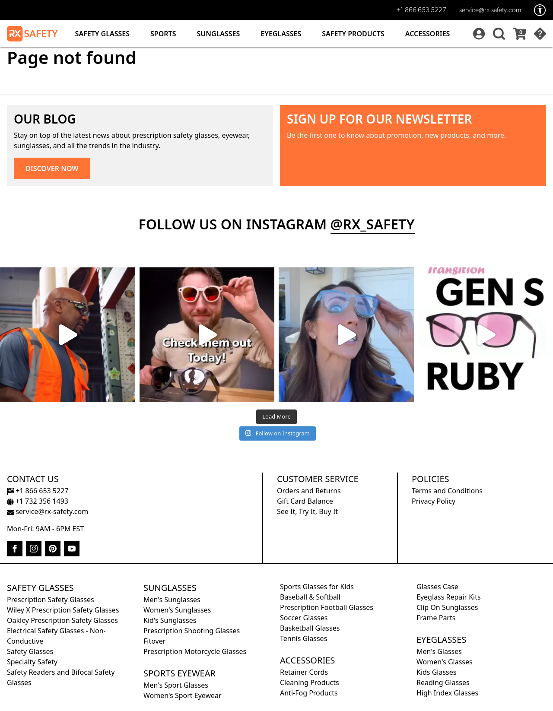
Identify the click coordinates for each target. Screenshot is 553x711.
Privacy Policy (433, 501)
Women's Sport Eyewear (182, 695)
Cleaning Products (309, 682)
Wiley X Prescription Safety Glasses (63, 610)
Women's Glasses (444, 662)
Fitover (154, 641)
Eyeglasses (281, 33)
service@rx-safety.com (490, 10)
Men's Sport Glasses (175, 685)
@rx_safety (373, 224)
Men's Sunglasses (171, 599)
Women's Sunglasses (177, 610)
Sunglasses (218, 33)
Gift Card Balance (305, 501)
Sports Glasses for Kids (317, 586)
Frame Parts (435, 617)
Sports (163, 33)
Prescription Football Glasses (326, 607)
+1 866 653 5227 (421, 10)
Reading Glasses (443, 682)
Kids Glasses (436, 672)
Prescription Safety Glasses (50, 599)
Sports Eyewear (179, 673)
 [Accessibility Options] (540, 10)
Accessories (427, 33)
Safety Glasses (102, 33)
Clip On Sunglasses (447, 607)
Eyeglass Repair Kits (448, 597)
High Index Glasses (447, 693)
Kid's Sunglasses (169, 620)
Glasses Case (437, 586)
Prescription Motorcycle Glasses (194, 651)
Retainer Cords (304, 672)
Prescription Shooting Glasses (191, 630)
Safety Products (353, 33)
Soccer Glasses (303, 617)
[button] (497, 33)
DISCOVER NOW (52, 168)
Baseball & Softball (310, 597)
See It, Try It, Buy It (307, 511)
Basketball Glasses (310, 628)
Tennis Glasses (303, 638)
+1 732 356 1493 (37, 501)
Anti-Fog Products (309, 693)
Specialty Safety (32, 662)
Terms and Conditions (447, 490)
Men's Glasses (439, 651)
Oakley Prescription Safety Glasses (62, 620)
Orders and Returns (309, 490)
